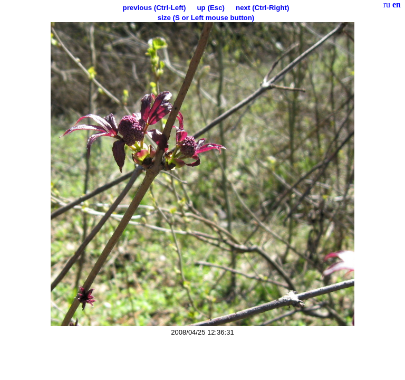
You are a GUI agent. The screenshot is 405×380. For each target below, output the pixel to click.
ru (386, 4)
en (396, 4)
